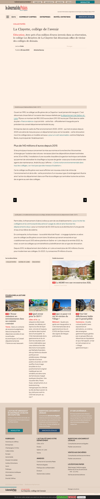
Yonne (39, 453)
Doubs (39, 447)
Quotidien (8, 475)
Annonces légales (49, 430)
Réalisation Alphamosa (32, 484)
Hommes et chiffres (27, 17)
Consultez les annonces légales (78, 443)
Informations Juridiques (13, 472)
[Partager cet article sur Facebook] (78, 46)
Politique (8, 469)
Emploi (69, 2)
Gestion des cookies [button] (43, 474)
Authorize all (62, 497)
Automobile (9, 457)
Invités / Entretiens (62, 17)
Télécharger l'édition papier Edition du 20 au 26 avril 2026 (77, 469)
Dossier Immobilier (11, 460)
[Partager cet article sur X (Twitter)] (75, 46)
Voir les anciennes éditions (76, 474)
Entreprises (45, 17)
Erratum (39, 471)
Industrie (60, 2)
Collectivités (19, 24)
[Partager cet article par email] (85, 46)
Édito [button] (14, 17)
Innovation (49, 2)
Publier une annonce (74, 447)
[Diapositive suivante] (85, 200)
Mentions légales (42, 465)
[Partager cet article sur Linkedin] (82, 46)
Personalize (82, 497)
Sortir (7, 466)
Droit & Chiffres (10, 478)
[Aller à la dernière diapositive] (15, 200)
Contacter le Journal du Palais (46, 461)
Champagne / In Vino (12, 448)
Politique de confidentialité (45, 468)
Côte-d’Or (40, 443)
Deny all (72, 497)
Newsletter (85, 2)
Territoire (37, 2)
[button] (7, 17)
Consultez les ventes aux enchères (79, 455)
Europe (7, 454)
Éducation (36, 262)
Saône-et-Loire (24, 262)
